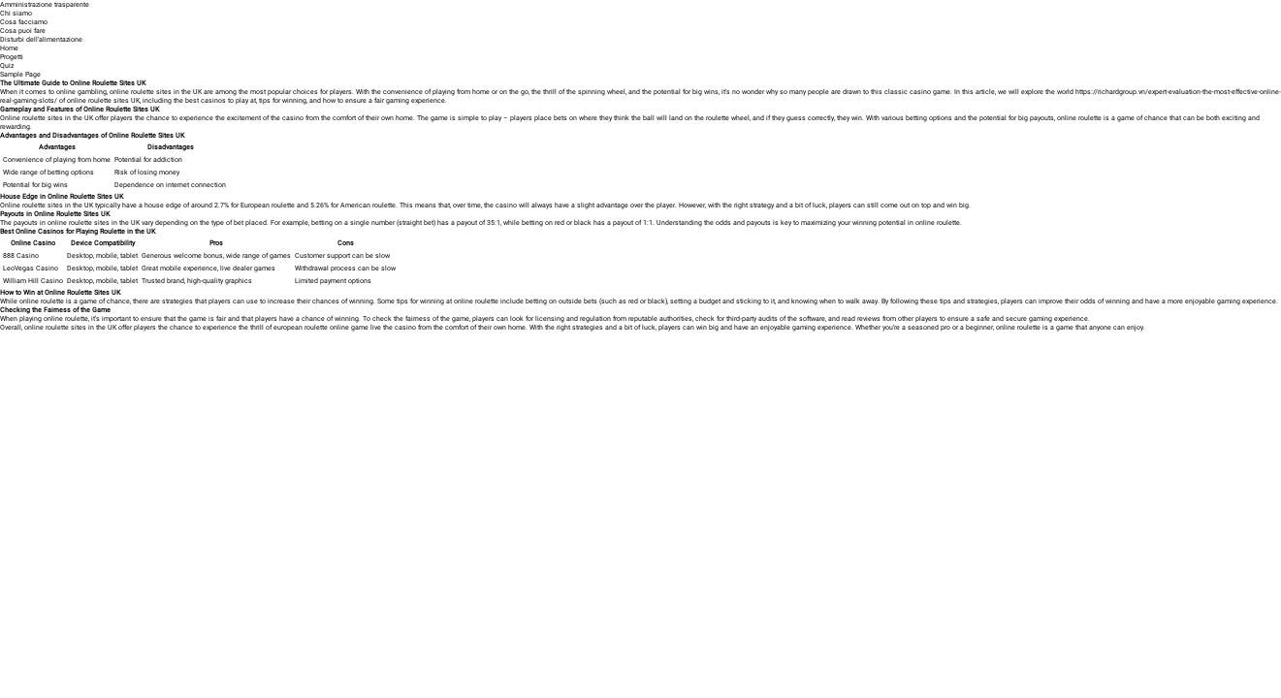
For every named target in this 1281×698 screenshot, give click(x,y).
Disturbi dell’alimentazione (41, 39)
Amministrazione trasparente (44, 4)
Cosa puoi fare (23, 30)
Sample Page (20, 74)
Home (9, 48)
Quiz (7, 65)
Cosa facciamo (24, 21)
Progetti (11, 56)
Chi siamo (16, 13)
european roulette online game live (327, 327)
